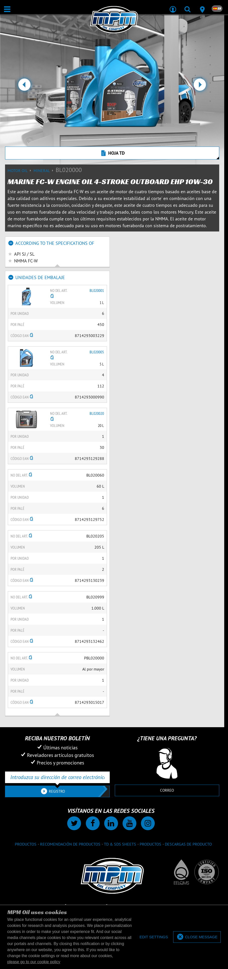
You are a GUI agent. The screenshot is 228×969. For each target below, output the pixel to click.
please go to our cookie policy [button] (33, 962)
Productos (25, 844)
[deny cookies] (153, 937)
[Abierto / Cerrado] (7, 9)
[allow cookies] (197, 937)
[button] (24, 87)
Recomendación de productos (70, 844)
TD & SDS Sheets (120, 844)
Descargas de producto (188, 844)
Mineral (44, 170)
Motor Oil (20, 170)
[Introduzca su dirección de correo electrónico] (57, 777)
